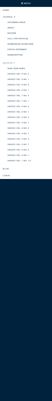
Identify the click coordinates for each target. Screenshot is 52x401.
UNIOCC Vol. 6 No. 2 (18, 106)
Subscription (15, 55)
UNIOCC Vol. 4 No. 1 (18, 133)
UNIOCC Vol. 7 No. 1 (18, 101)
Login (6, 175)
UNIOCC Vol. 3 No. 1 (18, 144)
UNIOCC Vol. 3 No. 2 (18, 139)
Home (6, 10)
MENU (26, 3)
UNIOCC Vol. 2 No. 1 (18, 155)
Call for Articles (18, 38)
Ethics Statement (17, 49)
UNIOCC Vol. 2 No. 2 (18, 150)
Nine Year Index (16, 68)
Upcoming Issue (16, 22)
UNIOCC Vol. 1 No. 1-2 (19, 160)
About (11, 28)
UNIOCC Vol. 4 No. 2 (18, 128)
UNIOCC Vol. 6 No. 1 (18, 112)
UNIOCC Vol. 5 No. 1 (18, 123)
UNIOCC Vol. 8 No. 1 (18, 90)
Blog (6, 169)
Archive (9, 63)
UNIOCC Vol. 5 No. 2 (18, 117)
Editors (12, 33)
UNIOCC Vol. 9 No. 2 (18, 74)
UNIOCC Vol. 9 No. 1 (18, 79)
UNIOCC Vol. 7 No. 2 (18, 95)
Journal (9, 17)
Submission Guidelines (21, 44)
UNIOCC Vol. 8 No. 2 (18, 85)
